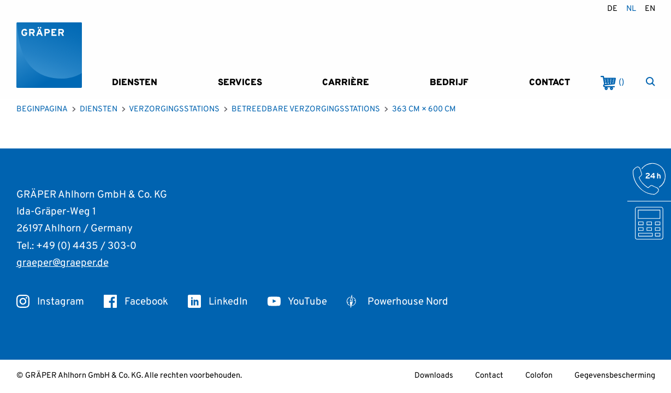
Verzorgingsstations (174, 109)
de (612, 9)
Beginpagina (42, 109)
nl (631, 9)
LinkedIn (218, 301)
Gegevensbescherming (614, 376)
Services (240, 82)
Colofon (539, 376)
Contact (549, 82)
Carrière (345, 82)
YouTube (297, 301)
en (650, 9)
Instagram (50, 301)
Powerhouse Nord (397, 301)
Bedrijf (449, 82)
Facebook (136, 301)
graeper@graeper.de (62, 263)
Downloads (433, 376)
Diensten (134, 82)
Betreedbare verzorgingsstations (305, 109)
